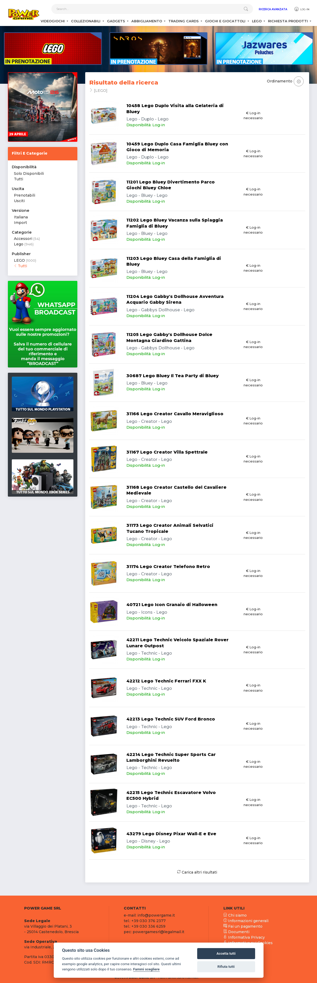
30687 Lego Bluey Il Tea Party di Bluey (172, 375)
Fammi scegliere (146, 969)
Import (20, 222)
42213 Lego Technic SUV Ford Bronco (170, 719)
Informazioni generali (245, 920)
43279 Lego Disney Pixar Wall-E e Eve (171, 833)
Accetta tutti (226, 953)
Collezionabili (86, 21)
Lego (257, 21)
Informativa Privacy (244, 937)
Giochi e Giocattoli (225, 21)
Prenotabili (24, 195)
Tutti (18, 179)
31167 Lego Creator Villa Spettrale (167, 452)
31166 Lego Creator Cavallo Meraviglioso (174, 413)
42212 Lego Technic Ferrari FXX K (166, 681)
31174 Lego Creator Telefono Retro (168, 566)
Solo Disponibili (29, 173)
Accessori (23, 238)
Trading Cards (184, 21)
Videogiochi (53, 21)
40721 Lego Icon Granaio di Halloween (171, 604)
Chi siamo (235, 915)
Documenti (236, 931)
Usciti (19, 200)
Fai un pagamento (242, 926)
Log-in (301, 9)
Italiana (21, 217)
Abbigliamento (147, 21)
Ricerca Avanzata (273, 9)
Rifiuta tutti (226, 967)
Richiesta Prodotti (288, 21)
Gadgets (116, 21)
